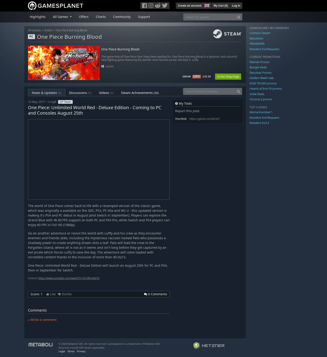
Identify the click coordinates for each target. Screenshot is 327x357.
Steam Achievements (140, 93)
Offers (84, 17)
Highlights (38, 17)
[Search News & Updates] (209, 91)
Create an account (189, 5)
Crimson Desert (260, 33)
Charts (101, 17)
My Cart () (221, 5)
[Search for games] (209, 16)
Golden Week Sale (262, 78)
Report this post (187, 111)
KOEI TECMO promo (263, 83)
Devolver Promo (261, 73)
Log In (236, 5)
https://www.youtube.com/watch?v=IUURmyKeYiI (68, 278)
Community (122, 17)
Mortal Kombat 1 (261, 112)
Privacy (81, 351)
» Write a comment (42, 320)
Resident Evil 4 (259, 123)
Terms (70, 351)
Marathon (256, 38)
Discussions (80, 93)
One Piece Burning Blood (71, 30)
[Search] (238, 16)
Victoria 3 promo (261, 99)
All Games (34, 30)
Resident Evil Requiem (264, 49)
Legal (62, 351)
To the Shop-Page (228, 77)
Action (48, 30)
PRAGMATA (257, 44)
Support (144, 17)
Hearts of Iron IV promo (266, 88)
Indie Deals (257, 94)
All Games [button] (61, 17)
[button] (206, 5)
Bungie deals (258, 67)
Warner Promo (260, 62)
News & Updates (46, 93)
